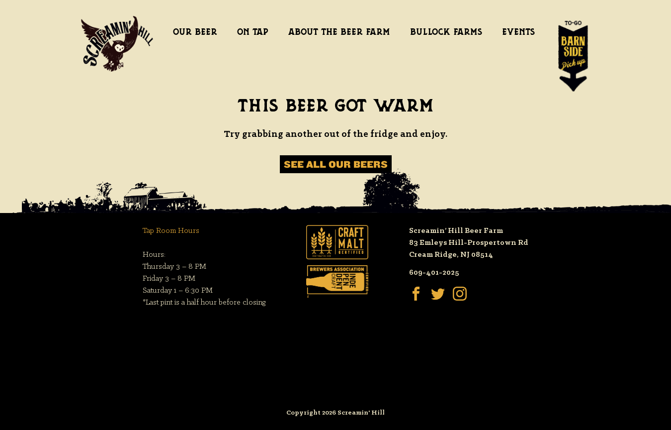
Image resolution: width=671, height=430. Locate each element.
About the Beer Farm (339, 32)
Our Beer (195, 32)
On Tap (252, 32)
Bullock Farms (446, 32)
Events (518, 32)
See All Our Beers (336, 164)
